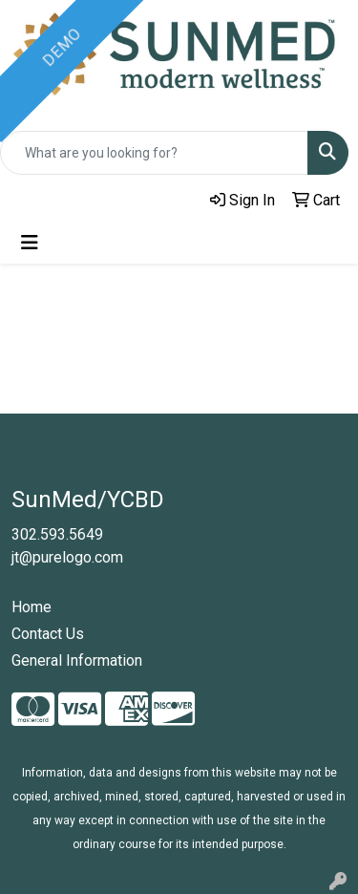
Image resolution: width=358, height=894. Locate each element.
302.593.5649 (57, 534)
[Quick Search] (154, 153)
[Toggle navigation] (30, 242)
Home (31, 607)
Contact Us (47, 634)
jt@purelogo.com (67, 557)
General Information (76, 660)
